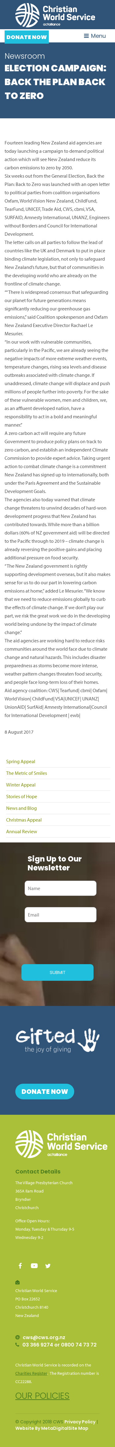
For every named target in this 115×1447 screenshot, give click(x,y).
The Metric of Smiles (26, 773)
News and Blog (21, 808)
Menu (95, 36)
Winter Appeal (21, 785)
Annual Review (21, 831)
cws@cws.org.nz (44, 1337)
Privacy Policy (79, 1422)
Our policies (42, 1396)
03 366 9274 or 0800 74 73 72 (59, 1344)
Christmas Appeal (24, 820)
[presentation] (68, 942)
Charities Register (31, 1373)
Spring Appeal (20, 761)
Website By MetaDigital (41, 1428)
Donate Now (26, 37)
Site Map (78, 1428)
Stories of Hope (21, 796)
